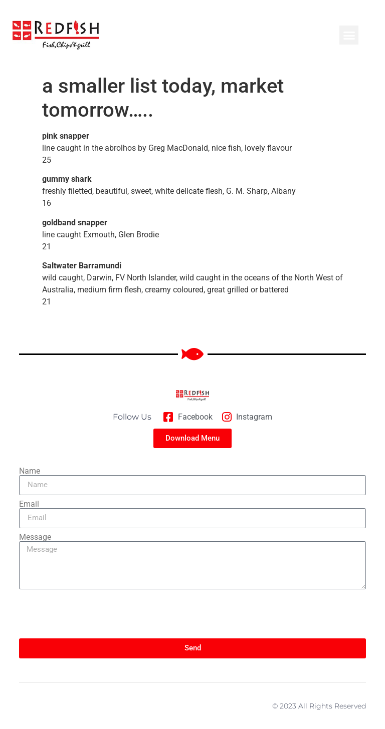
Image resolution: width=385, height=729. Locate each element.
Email (29, 504)
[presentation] (95, 613)
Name (29, 471)
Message (35, 537)
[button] (348, 35)
